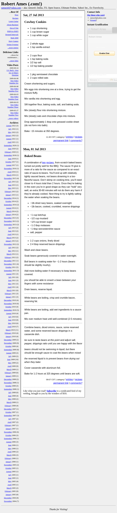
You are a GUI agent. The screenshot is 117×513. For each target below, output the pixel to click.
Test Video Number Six (13, 82)
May (10, 132)
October (8, 162)
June (10, 149)
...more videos (13, 118)
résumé (93, 20)
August (9, 126)
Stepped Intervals (11, 34)
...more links (13, 61)
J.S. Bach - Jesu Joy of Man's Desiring (12, 72)
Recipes (15, 18)
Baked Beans (32, 156)
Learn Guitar (13, 21)
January (8, 135)
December (8, 198)
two (44, 162)
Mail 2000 (14, 38)
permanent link (60, 140)
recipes (78, 137)
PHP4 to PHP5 (12, 31)
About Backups (12, 25)
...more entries (13, 48)
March (9, 175)
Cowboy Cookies (35, 22)
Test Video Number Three (12, 106)
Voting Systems (12, 44)
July (10, 129)
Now (16, 15)
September (8, 145)
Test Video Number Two (13, 114)
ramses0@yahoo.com (11, 8)
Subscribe (51, 391)
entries (69, 137)
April (9, 142)
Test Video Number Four (13, 98)
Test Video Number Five (13, 90)
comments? (76, 140)
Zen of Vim (14, 28)
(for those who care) (96, 15)
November (8, 168)
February (8, 152)
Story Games (13, 41)
